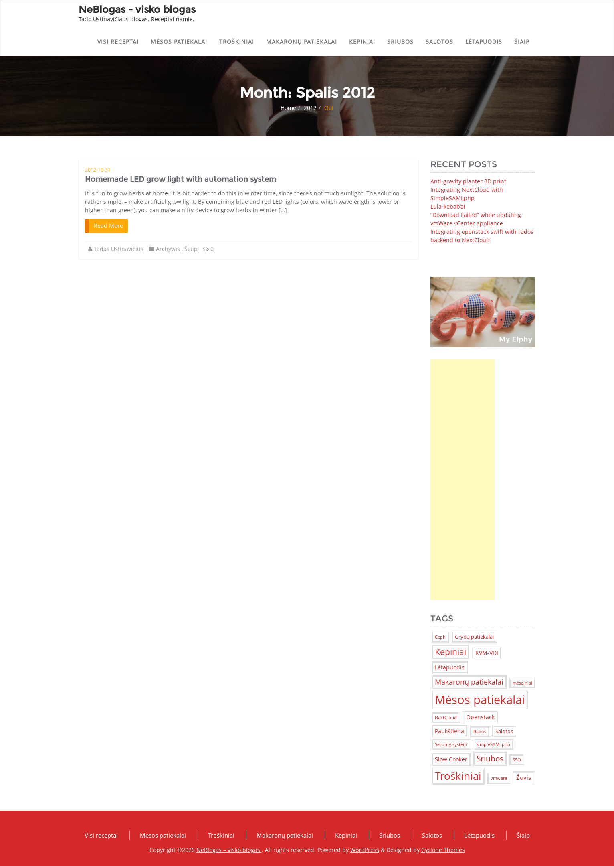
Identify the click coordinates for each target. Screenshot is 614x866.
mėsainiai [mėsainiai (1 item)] (522, 683)
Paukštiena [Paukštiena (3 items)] (449, 731)
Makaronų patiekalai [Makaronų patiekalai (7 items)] (469, 682)
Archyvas (168, 249)
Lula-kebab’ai (447, 206)
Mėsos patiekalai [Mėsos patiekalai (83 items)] (480, 700)
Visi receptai (118, 41)
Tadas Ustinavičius (118, 249)
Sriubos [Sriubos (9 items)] (490, 758)
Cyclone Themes (443, 850)
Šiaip (521, 41)
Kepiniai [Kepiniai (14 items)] (450, 651)
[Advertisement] (462, 479)
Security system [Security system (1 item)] (451, 744)
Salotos (439, 41)
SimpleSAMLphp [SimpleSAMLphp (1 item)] (493, 744)
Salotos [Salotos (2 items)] (504, 731)
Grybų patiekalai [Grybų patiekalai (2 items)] (474, 636)
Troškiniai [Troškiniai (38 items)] (458, 776)
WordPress (364, 850)
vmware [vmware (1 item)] (499, 778)
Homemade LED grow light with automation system (180, 179)
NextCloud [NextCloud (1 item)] (446, 717)
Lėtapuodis (483, 41)
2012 (310, 108)
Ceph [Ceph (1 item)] (440, 637)
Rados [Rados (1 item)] (479, 731)
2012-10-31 (98, 169)
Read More (108, 225)
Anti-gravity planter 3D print (468, 181)
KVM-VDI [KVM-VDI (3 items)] (486, 653)
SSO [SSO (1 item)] (517, 760)
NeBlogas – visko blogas (229, 850)
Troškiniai (236, 41)
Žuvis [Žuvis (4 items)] (523, 777)
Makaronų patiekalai (301, 41)
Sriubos (400, 41)
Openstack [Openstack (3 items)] (480, 717)
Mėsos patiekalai (179, 41)
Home (288, 108)
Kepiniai (362, 41)
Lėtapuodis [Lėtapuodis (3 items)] (450, 667)
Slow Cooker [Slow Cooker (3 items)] (451, 759)
